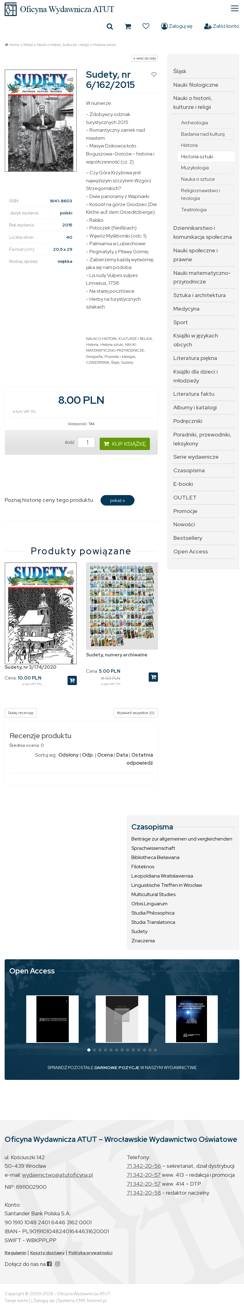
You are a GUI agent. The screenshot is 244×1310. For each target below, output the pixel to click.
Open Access (190, 551)
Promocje (185, 510)
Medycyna (186, 308)
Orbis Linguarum (149, 903)
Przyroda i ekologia (120, 356)
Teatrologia (194, 209)
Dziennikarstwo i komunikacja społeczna (202, 232)
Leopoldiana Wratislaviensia (162, 876)
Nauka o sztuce (198, 179)
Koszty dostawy (47, 1252)
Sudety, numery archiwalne (116, 655)
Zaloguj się (176, 26)
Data (122, 755)
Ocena (105, 755)
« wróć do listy (144, 58)
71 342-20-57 (144, 1174)
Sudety (127, 362)
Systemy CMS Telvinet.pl (82, 1300)
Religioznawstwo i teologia (200, 194)
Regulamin (15, 1252)
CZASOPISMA (97, 362)
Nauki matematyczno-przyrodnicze (202, 277)
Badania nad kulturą (203, 134)
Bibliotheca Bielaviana (155, 857)
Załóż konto (221, 26)
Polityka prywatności (90, 1252)
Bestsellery (187, 537)
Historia (92, 344)
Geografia (94, 356)
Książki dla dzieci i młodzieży (195, 376)
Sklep (28, 44)
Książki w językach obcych (195, 340)
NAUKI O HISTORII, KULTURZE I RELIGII (119, 338)
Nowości (184, 524)
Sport (180, 322)
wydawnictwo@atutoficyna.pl (57, 1174)
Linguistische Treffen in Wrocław (166, 885)
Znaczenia (143, 940)
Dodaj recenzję (20, 712)
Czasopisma (189, 470)
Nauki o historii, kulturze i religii (63, 44)
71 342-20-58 (144, 1192)
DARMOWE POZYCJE (116, 1067)
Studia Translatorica (153, 922)
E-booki (183, 483)
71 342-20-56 (144, 1165)
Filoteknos (142, 866)
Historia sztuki (104, 44)
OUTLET (185, 497)
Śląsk (115, 362)
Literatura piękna (195, 358)
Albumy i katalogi (195, 407)
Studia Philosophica (153, 913)
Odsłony (68, 755)
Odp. (88, 755)
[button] (88, 1050)
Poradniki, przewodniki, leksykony (202, 439)
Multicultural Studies (153, 894)
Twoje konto (16, 1300)
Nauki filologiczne (195, 84)
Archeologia (194, 122)
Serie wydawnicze (196, 456)
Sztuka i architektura (199, 295)
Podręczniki (187, 420)
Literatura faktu (193, 393)
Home (14, 44)
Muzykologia (195, 167)
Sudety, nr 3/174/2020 (30, 667)
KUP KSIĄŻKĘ (125, 443)
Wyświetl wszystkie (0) (136, 712)
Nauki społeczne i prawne (195, 255)
